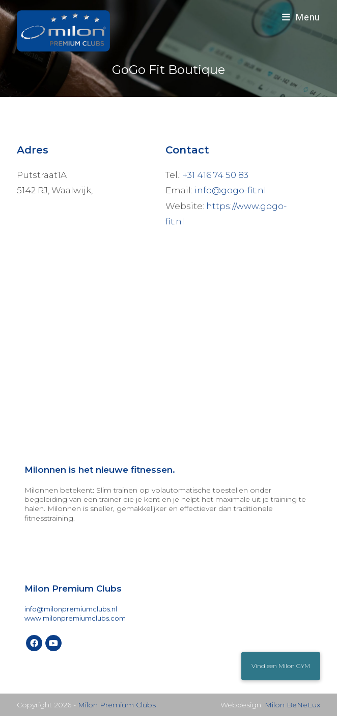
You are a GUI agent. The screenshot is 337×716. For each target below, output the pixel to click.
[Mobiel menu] (301, 17)
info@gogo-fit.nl (230, 190)
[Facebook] (34, 643)
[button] (280, 666)
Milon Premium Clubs (117, 704)
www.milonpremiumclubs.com (75, 618)
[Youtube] (53, 643)
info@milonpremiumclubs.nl (70, 609)
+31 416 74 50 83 (215, 175)
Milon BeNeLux (292, 704)
